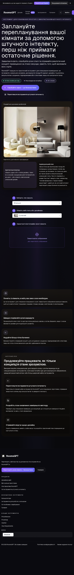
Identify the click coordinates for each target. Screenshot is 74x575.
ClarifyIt (4, 523)
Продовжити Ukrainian (59, 3)
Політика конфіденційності (46, 544)
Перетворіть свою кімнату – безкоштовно (18, 470)
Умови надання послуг (64, 544)
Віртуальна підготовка (9, 483)
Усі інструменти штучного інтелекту (14, 489)
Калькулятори (6, 498)
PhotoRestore (6, 517)
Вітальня (37, 203)
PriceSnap (5, 520)
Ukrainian (8, 535)
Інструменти (42, 12)
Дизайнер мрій (6, 480)
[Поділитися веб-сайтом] (60, 12)
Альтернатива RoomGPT (10, 486)
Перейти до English (42, 3)
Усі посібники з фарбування (11, 504)
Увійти (67, 12)
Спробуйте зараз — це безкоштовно (20, 88)
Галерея (52, 12)
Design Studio (30, 12)
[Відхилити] (70, 3)
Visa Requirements (7, 526)
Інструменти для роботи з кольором (14, 501)
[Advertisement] (37, 269)
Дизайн (19, 12)
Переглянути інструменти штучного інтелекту (24, 94)
